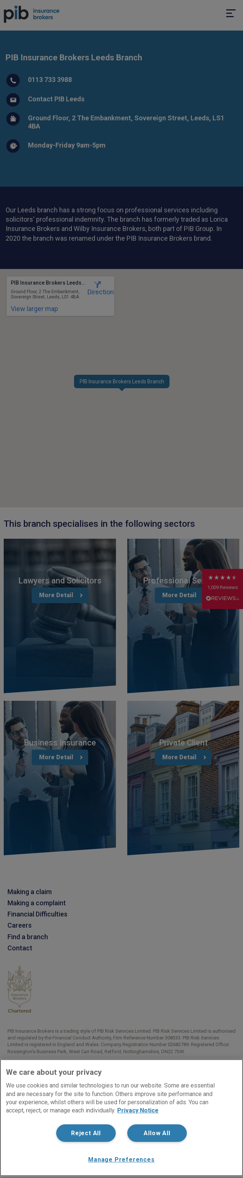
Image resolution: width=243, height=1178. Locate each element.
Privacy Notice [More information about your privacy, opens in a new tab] (138, 1110)
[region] (121, 1117)
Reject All (86, 1133)
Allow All (157, 1133)
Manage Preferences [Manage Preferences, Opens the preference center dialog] (121, 1159)
